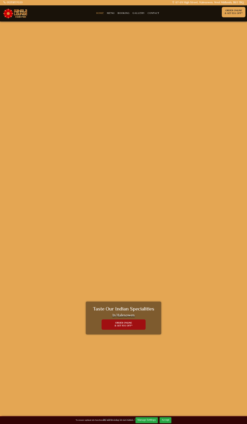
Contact (154, 13)
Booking (124, 13)
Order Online (234, 12)
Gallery (139, 13)
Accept (165, 420)
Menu (111, 13)
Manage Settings (147, 420)
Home (100, 13)
